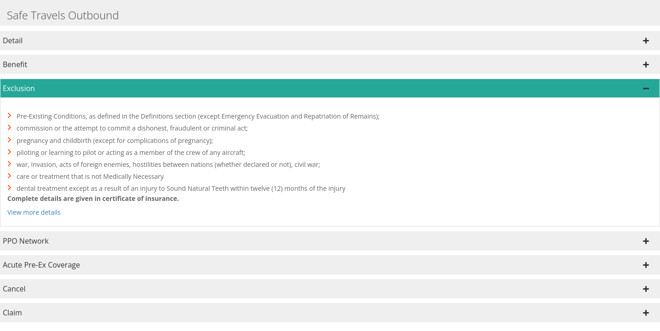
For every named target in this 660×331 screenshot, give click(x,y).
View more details (34, 212)
